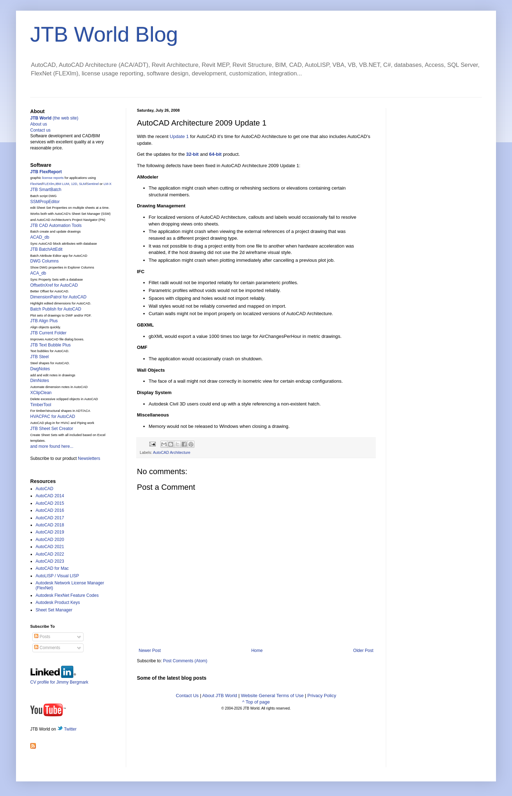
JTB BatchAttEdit (46, 249)
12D (74, 184)
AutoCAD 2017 (50, 517)
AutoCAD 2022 (50, 554)
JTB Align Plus (44, 320)
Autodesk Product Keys (58, 602)
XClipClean (41, 392)
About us (38, 124)
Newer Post (150, 650)
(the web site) (54, 118)
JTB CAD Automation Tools (56, 225)
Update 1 (179, 136)
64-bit (215, 154)
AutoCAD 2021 (50, 546)
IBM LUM (62, 184)
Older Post (363, 650)
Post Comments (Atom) (185, 660)
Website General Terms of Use (272, 695)
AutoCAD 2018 (50, 524)
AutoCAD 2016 (50, 510)
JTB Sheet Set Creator (51, 428)
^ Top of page (256, 702)
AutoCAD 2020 (50, 539)
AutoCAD (44, 488)
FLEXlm (48, 184)
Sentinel (93, 184)
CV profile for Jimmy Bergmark (59, 679)
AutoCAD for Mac (52, 568)
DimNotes (39, 380)
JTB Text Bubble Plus (50, 345)
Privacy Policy (322, 695)
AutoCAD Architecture (171, 452)
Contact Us (187, 695)
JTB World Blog (104, 34)
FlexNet (36, 184)
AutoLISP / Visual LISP (57, 575)
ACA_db (38, 273)
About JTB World (219, 695)
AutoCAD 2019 (50, 532)
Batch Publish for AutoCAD (55, 309)
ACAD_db (39, 237)
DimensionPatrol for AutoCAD (58, 296)
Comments (47, 647)
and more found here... (51, 446)
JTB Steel (39, 356)
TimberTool (40, 404)
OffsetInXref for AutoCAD (54, 285)
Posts (42, 636)
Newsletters (89, 458)
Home (257, 650)
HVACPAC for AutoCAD (52, 416)
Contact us (40, 130)
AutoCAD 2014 (50, 495)
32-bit (192, 154)
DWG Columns (44, 261)
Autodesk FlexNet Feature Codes (67, 595)
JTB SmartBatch (45, 189)
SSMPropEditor (45, 201)
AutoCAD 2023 (50, 561)
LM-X (107, 184)
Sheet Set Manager (54, 609)
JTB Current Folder (48, 332)
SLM (82, 184)
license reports (53, 178)
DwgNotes (40, 368)
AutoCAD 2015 (50, 503)
